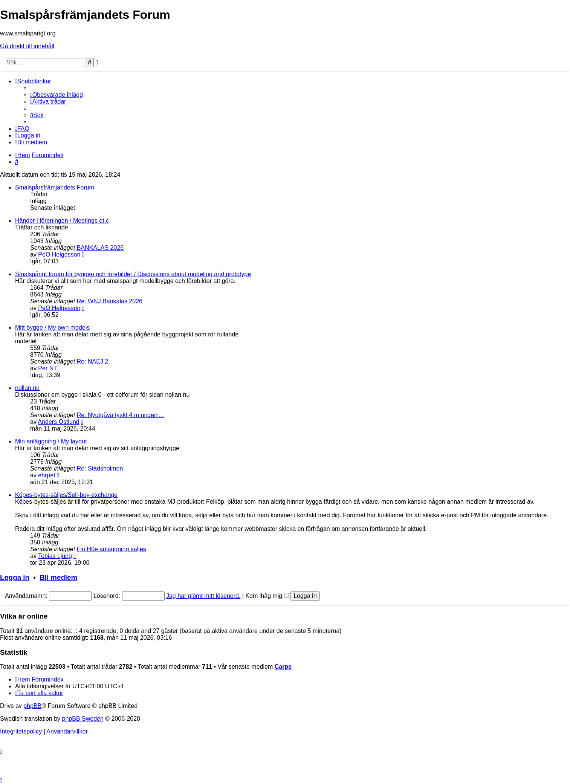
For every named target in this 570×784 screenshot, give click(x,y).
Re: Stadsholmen (100, 468)
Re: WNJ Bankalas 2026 (109, 301)
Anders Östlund (58, 422)
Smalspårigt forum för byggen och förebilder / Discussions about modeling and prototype (133, 274)
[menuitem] (56, 95)
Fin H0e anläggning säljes (111, 549)
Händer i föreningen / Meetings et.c (62, 220)
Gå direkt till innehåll (27, 46)
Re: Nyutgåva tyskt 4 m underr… (120, 415)
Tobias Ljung (55, 556)
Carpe (283, 666)
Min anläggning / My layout (51, 441)
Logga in (14, 577)
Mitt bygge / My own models (52, 327)
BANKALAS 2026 (100, 248)
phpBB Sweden (83, 718)
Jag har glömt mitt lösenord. (203, 596)
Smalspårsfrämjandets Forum (54, 187)
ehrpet (46, 475)
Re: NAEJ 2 (92, 361)
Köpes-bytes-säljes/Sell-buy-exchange (66, 495)
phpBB (32, 706)
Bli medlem (58, 577)
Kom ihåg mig (267, 596)
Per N (45, 368)
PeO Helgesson (59, 254)
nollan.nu (27, 388)
